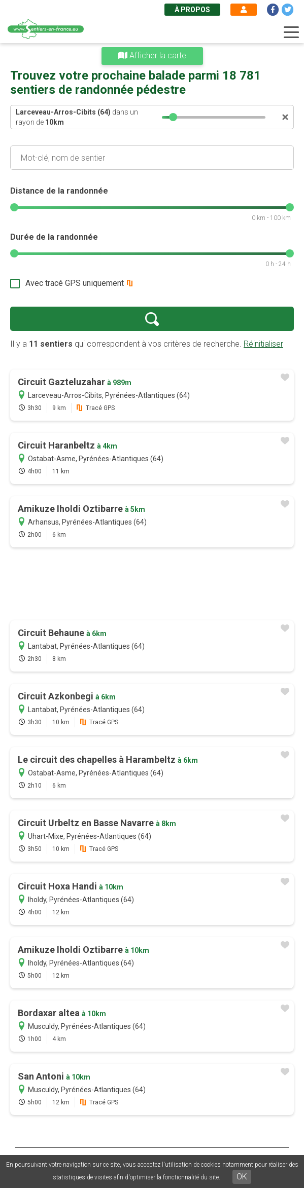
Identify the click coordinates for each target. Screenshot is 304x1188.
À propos (192, 10)
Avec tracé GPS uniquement (74, 283)
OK (242, 1176)
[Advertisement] (152, 585)
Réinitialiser (263, 344)
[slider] (174, 117)
